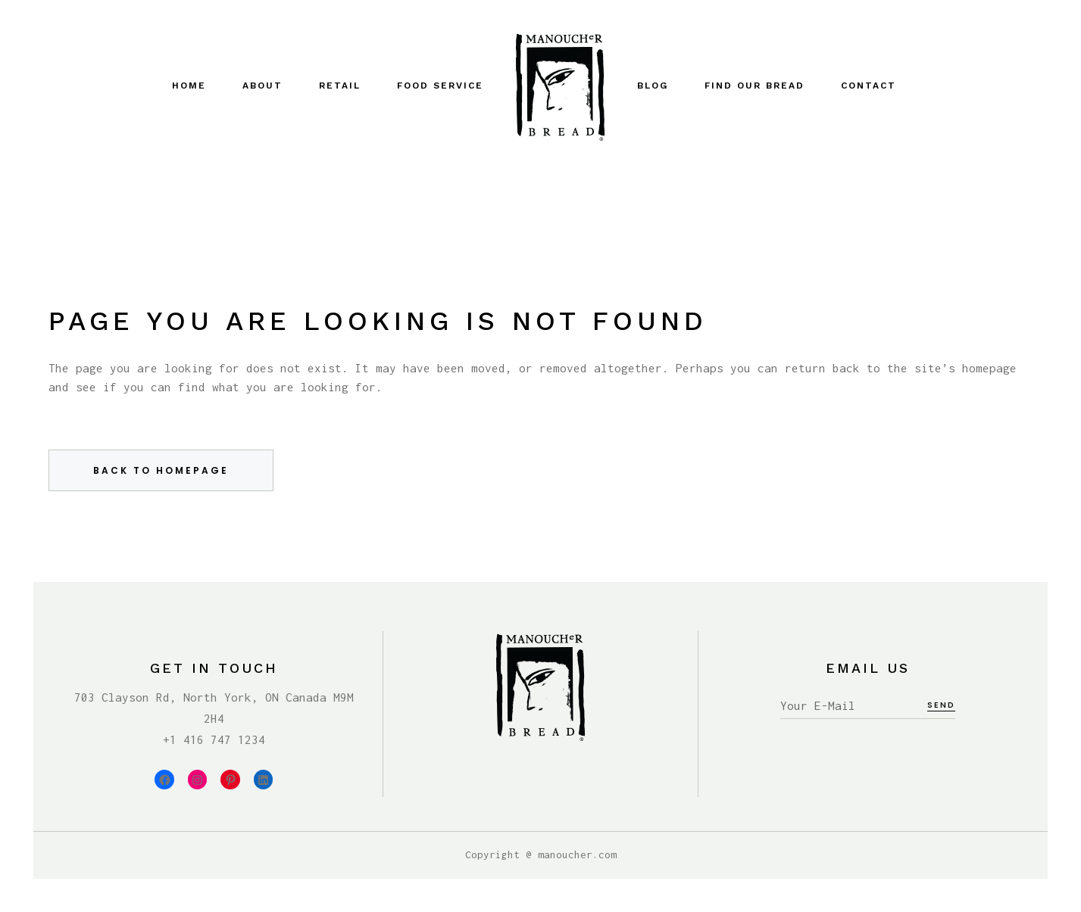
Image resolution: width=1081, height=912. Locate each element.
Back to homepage (161, 470)
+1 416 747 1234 (214, 739)
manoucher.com (577, 854)
